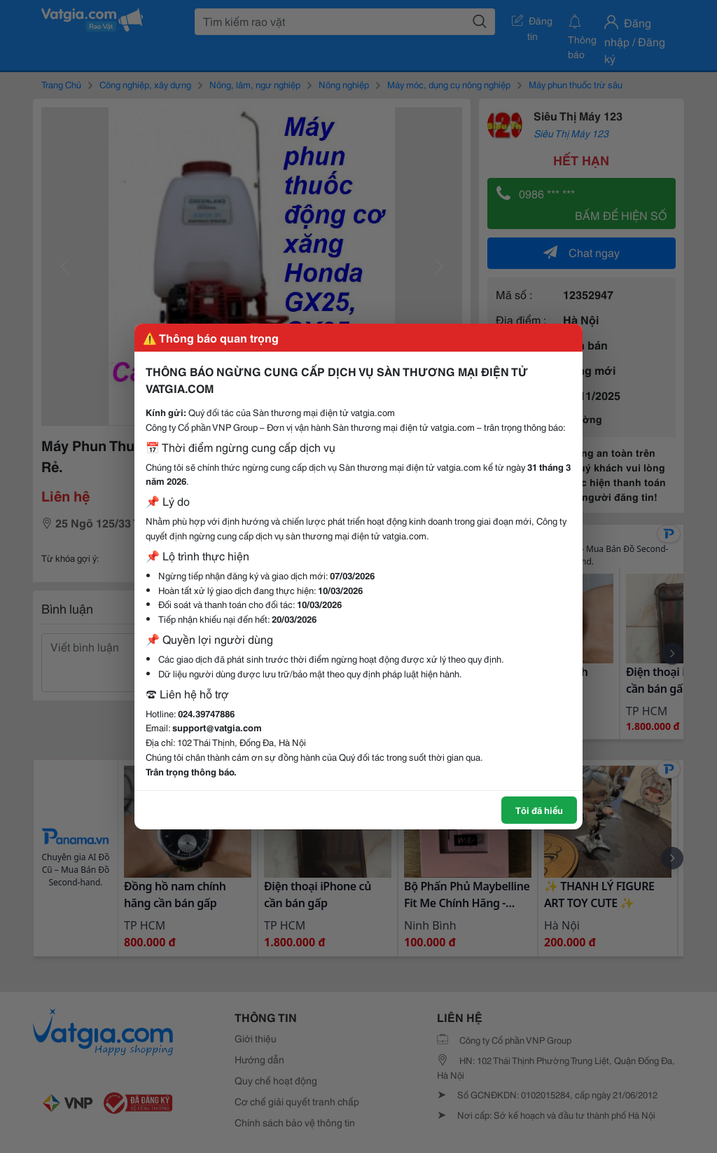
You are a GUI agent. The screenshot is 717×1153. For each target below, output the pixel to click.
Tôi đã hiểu (539, 809)
